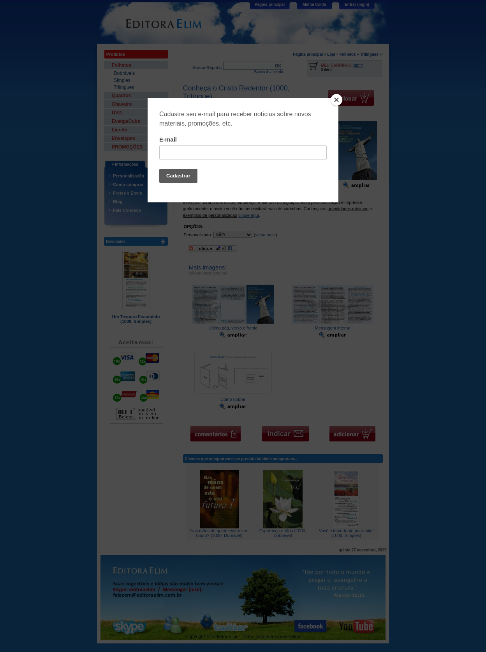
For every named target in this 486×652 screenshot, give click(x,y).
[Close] (336, 100)
